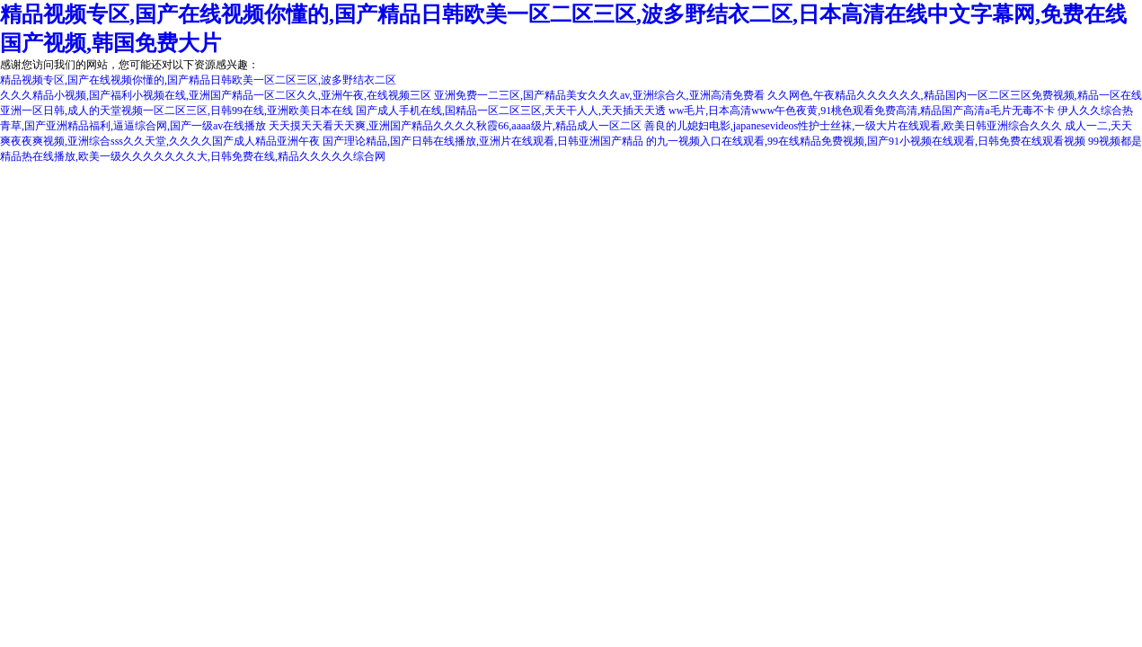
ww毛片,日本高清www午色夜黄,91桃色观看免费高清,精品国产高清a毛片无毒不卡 (861, 110)
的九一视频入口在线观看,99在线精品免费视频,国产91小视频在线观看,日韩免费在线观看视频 (865, 141)
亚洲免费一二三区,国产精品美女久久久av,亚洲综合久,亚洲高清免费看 (599, 95)
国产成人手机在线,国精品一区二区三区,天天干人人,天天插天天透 (511, 110)
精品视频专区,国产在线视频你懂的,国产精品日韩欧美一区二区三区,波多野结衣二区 (198, 80)
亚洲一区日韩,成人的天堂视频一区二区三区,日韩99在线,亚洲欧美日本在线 (176, 110)
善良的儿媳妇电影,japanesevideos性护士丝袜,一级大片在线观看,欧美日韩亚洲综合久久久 (853, 126)
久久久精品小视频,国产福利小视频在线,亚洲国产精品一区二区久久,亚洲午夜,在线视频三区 (215, 95)
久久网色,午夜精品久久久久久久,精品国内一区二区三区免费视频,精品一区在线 (954, 95)
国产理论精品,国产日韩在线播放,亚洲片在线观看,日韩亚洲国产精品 (483, 141)
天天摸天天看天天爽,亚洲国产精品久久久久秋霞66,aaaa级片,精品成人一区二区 (455, 126)
